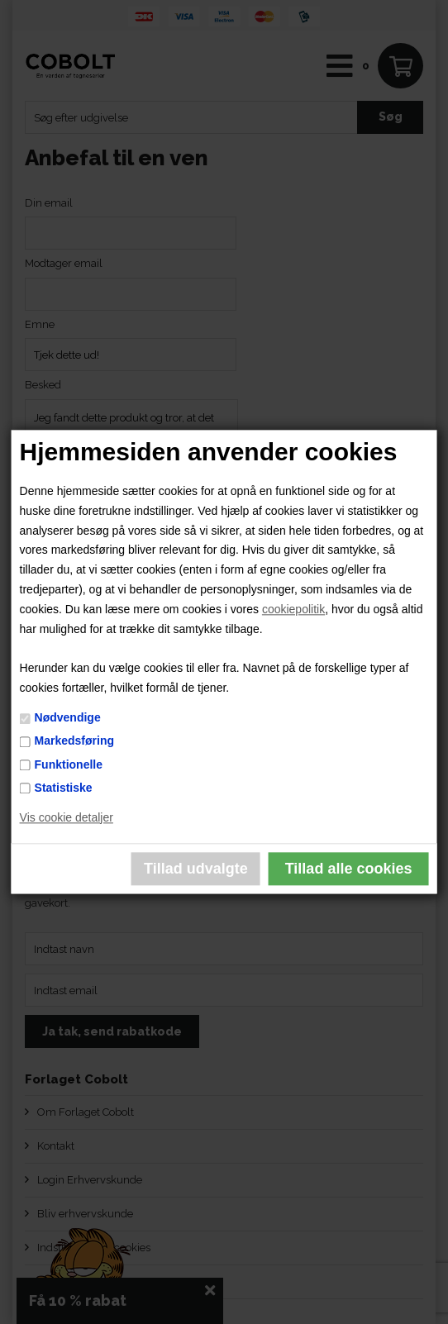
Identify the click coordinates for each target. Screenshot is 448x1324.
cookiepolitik (293, 609)
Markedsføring (74, 741)
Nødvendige (68, 718)
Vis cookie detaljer (66, 817)
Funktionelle (68, 764)
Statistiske (64, 787)
